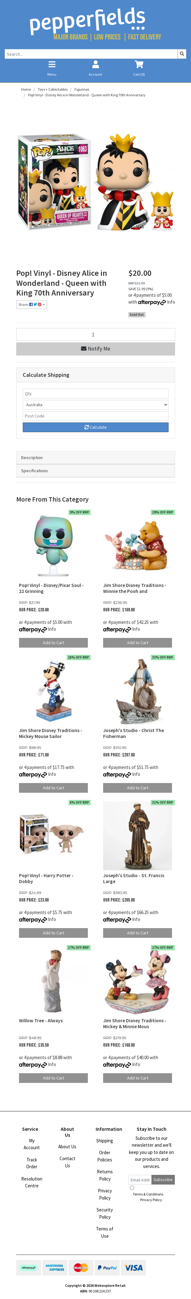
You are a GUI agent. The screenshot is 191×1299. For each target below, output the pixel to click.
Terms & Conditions (148, 1194)
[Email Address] (140, 1180)
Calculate (95, 427)
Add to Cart (53, 642)
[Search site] (182, 54)
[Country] (96, 405)
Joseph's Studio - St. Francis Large (133, 878)
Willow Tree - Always (41, 1021)
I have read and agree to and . (151, 1194)
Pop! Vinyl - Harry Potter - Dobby (46, 878)
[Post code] (96, 416)
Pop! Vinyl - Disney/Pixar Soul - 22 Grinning (51, 588)
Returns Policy (105, 1175)
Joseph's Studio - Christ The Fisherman (133, 733)
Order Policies (104, 1156)
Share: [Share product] (30, 304)
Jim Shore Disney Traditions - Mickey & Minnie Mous (134, 1023)
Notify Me (95, 348)
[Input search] (91, 54)
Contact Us (67, 1162)
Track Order (31, 1163)
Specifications (34, 470)
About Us (67, 1147)
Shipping (104, 1141)
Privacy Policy (105, 1194)
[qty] (96, 393)
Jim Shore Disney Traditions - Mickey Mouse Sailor (50, 733)
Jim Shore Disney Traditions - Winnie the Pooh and (134, 588)
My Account (32, 1144)
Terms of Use (104, 1232)
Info (171, 302)
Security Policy (105, 1213)
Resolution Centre (31, 1182)
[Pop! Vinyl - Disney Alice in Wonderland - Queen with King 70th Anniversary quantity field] (95, 334)
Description (32, 457)
